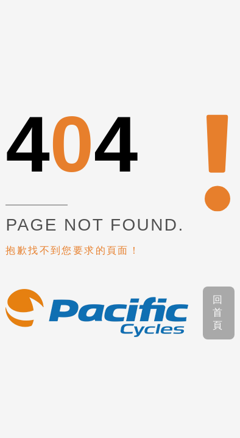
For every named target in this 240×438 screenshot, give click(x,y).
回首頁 (218, 312)
